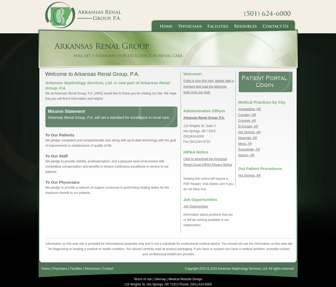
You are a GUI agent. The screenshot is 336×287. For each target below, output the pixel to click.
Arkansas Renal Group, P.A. (204, 118)
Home (45, 268)
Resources (92, 268)
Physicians (59, 268)
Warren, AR (246, 155)
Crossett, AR (247, 121)
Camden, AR (247, 115)
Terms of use (143, 279)
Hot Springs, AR (249, 132)
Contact (107, 268)
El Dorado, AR (248, 126)
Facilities (76, 268)
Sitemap (160, 279)
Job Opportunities (195, 206)
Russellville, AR (249, 149)
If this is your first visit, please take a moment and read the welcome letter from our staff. (208, 86)
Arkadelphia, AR (249, 109)
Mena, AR (245, 144)
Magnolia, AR (247, 138)
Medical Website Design (185, 279)
